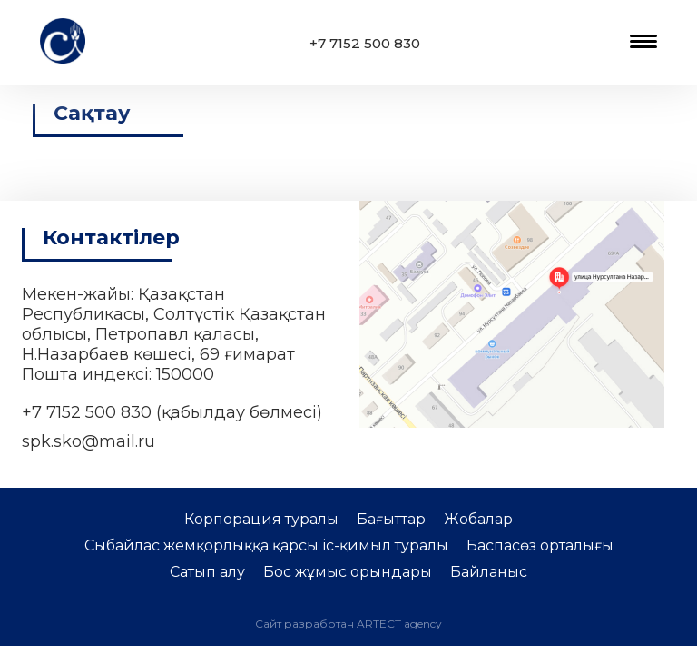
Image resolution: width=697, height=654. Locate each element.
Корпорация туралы (261, 519)
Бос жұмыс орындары (347, 571)
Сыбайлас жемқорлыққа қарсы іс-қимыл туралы (266, 545)
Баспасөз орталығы (540, 545)
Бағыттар (391, 519)
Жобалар (478, 519)
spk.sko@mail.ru (88, 441)
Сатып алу (207, 571)
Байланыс (488, 571)
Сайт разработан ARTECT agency (348, 623)
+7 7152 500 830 (364, 43)
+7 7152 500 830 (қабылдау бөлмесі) (172, 412)
